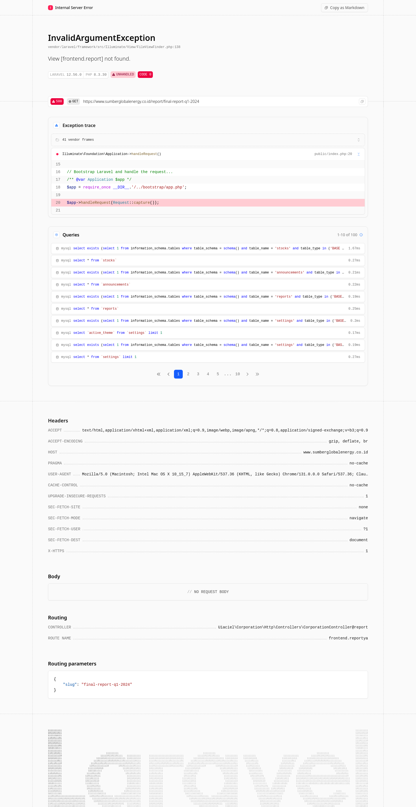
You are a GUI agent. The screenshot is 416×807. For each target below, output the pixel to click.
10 (237, 374)
